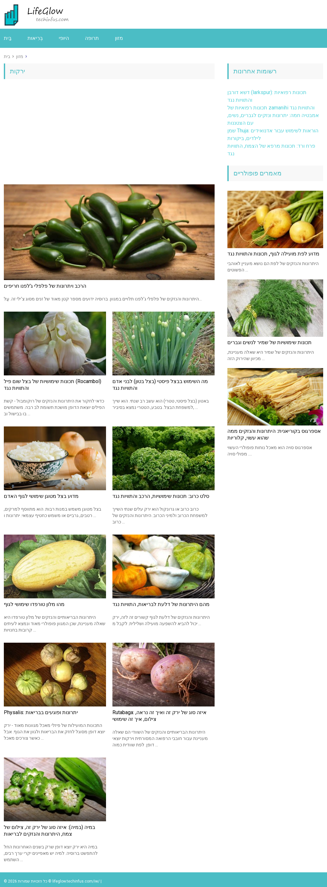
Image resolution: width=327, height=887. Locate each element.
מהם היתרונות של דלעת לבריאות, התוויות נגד (160, 604)
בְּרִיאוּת (35, 38)
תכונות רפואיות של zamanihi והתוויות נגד (271, 108)
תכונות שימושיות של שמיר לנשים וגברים (269, 342)
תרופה (92, 38)
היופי (64, 38)
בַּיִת (7, 38)
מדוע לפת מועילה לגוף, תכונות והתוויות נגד (273, 254)
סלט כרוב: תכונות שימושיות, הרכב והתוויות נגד (160, 496)
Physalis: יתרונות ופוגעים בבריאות (41, 712)
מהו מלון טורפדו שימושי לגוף (34, 604)
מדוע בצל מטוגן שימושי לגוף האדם (41, 496)
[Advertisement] (109, 133)
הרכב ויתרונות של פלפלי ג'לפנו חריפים (45, 286)
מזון (119, 38)
